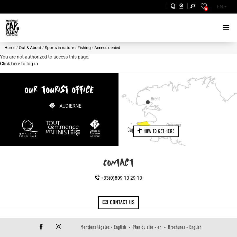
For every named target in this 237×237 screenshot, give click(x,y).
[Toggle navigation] (227, 28)
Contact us (118, 202)
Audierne (70, 106)
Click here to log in (19, 63)
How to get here (156, 131)
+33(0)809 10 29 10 (118, 178)
